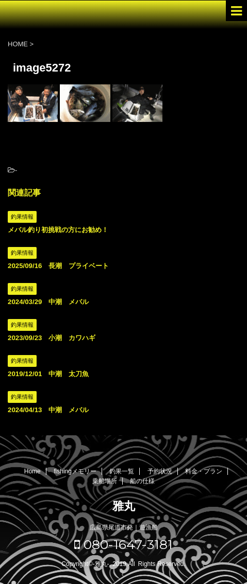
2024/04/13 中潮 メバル (48, 410)
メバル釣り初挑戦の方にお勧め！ (58, 230)
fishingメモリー (75, 471)
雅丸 (123, 506)
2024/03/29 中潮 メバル (48, 302)
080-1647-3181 (123, 544)
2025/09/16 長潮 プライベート (58, 266)
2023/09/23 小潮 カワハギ (51, 338)
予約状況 (159, 471)
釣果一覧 (121, 471)
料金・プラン (203, 471)
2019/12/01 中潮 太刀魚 (48, 374)
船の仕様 (142, 481)
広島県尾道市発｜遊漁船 (124, 527)
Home (32, 471)
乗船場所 (104, 481)
